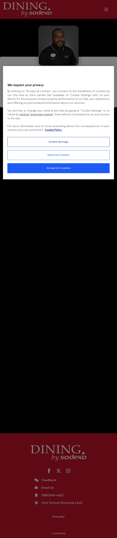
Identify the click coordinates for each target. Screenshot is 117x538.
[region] (58, 122)
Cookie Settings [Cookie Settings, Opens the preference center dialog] (59, 141)
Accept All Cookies (58, 168)
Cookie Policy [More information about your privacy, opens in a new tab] (53, 130)
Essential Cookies (59, 154)
